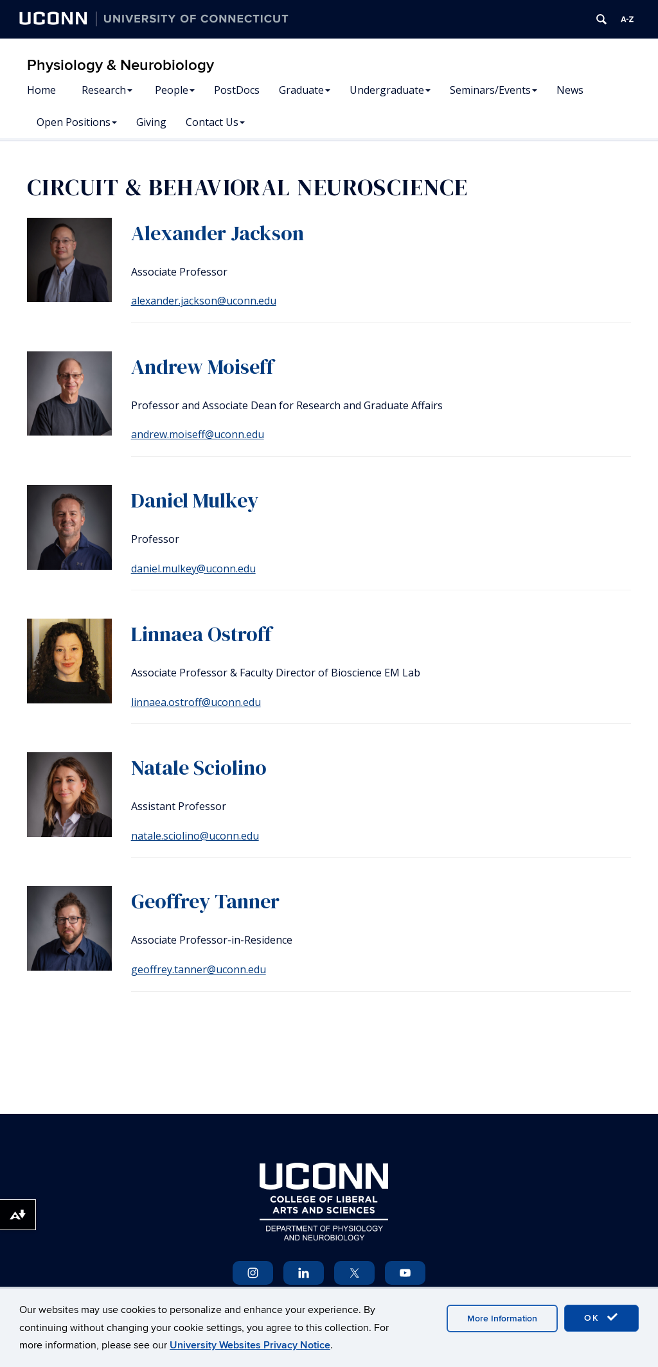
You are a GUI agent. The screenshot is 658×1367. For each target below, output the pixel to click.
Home (41, 90)
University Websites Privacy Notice (250, 1345)
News (569, 90)
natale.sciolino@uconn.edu (195, 836)
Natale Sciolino (199, 768)
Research (107, 90)
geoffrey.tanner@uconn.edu (198, 969)
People (175, 90)
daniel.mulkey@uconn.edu (193, 568)
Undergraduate (390, 90)
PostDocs (237, 90)
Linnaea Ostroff (201, 634)
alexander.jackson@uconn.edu (203, 301)
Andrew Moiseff (202, 367)
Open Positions (77, 122)
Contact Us (215, 122)
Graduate (304, 90)
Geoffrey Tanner (205, 901)
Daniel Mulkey (194, 500)
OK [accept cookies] (601, 1317)
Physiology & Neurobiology (120, 65)
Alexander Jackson (217, 233)
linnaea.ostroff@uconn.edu (196, 702)
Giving (151, 122)
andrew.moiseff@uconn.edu (197, 434)
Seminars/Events (493, 90)
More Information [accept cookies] (502, 1318)
